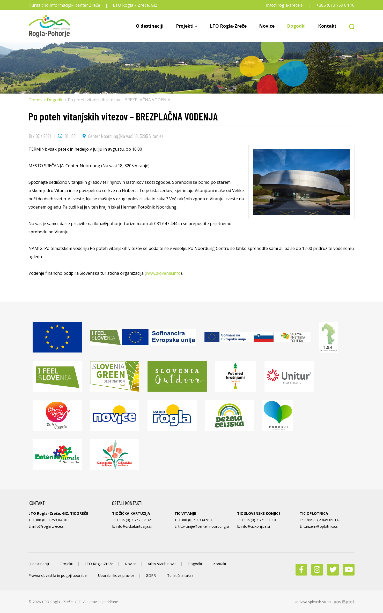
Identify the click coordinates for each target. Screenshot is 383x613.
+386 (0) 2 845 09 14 (321, 519)
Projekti (185, 26)
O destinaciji (150, 26)
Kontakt (327, 26)
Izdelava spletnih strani (324, 601)
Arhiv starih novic (162, 563)
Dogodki (296, 26)
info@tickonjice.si (255, 526)
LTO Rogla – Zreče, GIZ (135, 5)
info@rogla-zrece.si (285, 5)
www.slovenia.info (163, 273)
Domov (35, 100)
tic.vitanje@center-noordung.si (203, 526)
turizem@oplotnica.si (321, 526)
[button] (349, 26)
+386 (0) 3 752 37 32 (133, 519)
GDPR (151, 575)
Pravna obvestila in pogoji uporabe (57, 575)
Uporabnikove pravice (116, 575)
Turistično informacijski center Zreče (64, 5)
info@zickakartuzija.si (134, 526)
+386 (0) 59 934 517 (195, 519)
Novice (267, 26)
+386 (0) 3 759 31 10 (258, 519)
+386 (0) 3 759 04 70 (335, 5)
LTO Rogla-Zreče (228, 26)
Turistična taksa (180, 575)
